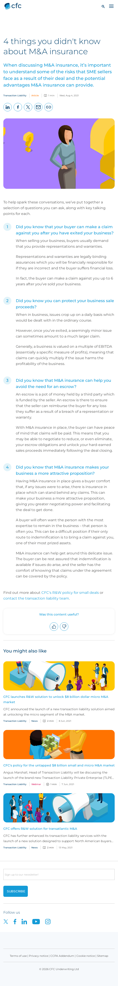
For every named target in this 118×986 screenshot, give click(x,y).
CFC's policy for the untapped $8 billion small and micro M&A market (59, 765)
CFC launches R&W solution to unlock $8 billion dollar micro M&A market (55, 699)
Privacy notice (38, 955)
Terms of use (18, 955)
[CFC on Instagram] (50, 921)
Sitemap (102, 955)
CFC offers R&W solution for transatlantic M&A (40, 829)
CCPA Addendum (62, 955)
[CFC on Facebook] (18, 921)
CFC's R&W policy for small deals (70, 592)
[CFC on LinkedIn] (27, 921)
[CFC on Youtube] (38, 921)
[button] (103, 6)
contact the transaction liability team (36, 598)
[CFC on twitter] (8, 921)
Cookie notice (85, 955)
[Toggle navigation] (111, 6)
